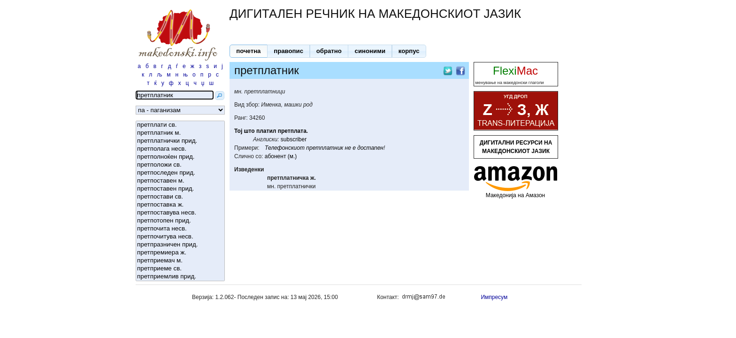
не (348, 148)
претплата (292, 131)
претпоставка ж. (180, 205)
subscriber (294, 139)
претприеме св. (180, 269)
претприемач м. (180, 261)
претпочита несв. (180, 229)
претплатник (324, 148)
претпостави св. (180, 197)
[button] (249, 51)
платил (266, 131)
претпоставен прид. (180, 189)
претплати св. (180, 125)
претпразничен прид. (180, 245)
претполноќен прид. (180, 157)
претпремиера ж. (180, 253)
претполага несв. (180, 149)
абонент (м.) (281, 156)
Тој (238, 131)
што (249, 131)
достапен (370, 148)
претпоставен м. (180, 181)
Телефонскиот (285, 148)
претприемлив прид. (180, 277)
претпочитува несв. (180, 237)
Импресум (494, 297)
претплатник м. (180, 133)
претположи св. (180, 165)
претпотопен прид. (180, 221)
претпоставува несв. (180, 213)
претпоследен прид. (180, 173)
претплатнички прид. (180, 141)
